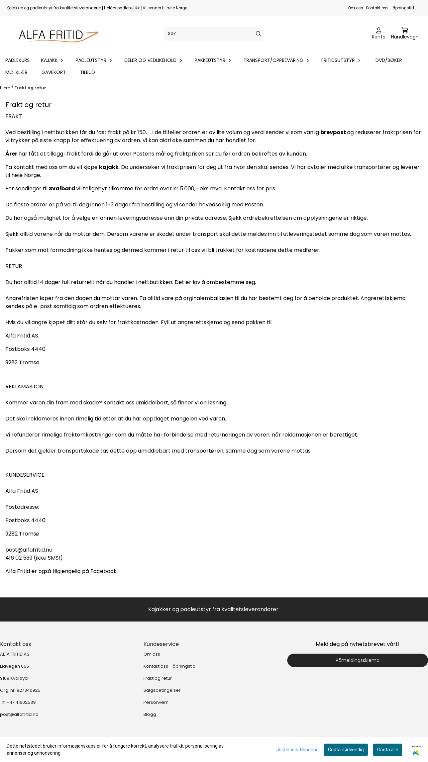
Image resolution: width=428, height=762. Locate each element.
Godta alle (387, 749)
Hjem (5, 88)
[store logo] (55, 33)
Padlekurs (17, 60)
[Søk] (214, 34)
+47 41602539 (21, 702)
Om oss (355, 8)
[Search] (258, 34)
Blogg (149, 714)
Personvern (156, 702)
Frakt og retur (30, 88)
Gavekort (53, 72)
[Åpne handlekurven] (404, 34)
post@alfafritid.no (19, 714)
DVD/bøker (389, 60)
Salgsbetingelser (162, 690)
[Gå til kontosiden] (378, 34)
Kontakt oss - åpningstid (390, 8)
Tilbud (87, 72)
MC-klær (16, 72)
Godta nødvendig (346, 749)
